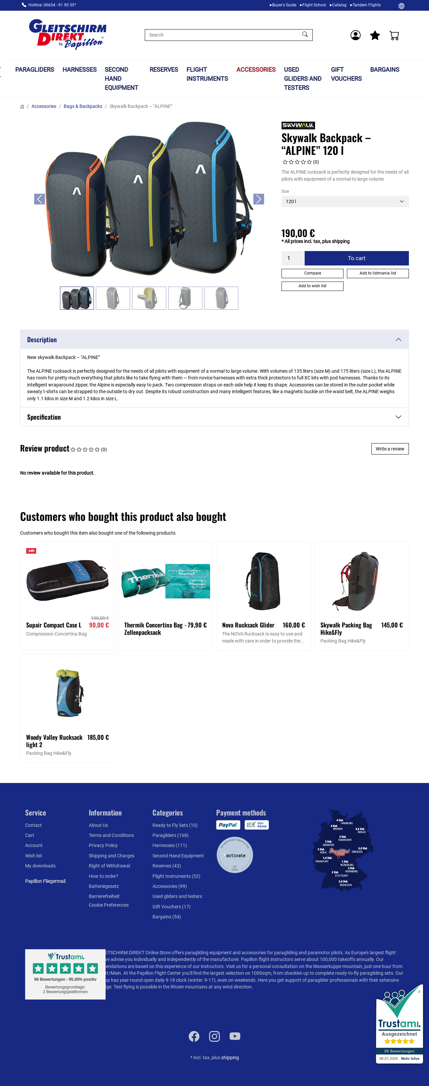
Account (34, 845)
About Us (98, 825)
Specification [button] (44, 417)
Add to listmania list (378, 273)
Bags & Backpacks (83, 106)
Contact (33, 825)
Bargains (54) (166, 916)
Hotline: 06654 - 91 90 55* (52, 5)
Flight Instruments (227, 74)
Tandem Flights (367, 5)
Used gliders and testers (322, 78)
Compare (312, 273)
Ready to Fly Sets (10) (175, 825)
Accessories (275, 69)
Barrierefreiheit (104, 896)
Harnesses (99, 69)
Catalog (339, 5)
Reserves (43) (166, 865)
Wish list (33, 855)
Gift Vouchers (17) (171, 906)
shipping (230, 1057)
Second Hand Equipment (141, 78)
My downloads (40, 865)
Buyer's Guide (284, 5)
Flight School (314, 5)
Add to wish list (312, 286)
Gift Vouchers (366, 74)
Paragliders (54, 69)
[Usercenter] (355, 35)
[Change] (401, 5)
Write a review (390, 448)
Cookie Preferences (109, 905)
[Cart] (394, 35)
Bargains (404, 69)
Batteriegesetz (104, 886)
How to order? (103, 876)
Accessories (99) (169, 886)
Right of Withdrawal (109, 865)
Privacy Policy (103, 845)
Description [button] (42, 339)
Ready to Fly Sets (11, 78)
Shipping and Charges (111, 855)
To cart (357, 258)
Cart (29, 835)
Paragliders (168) (170, 835)
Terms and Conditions (111, 835)
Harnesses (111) (169, 845)
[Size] (345, 201)
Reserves (184, 69)
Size (285, 191)
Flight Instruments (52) (176, 876)
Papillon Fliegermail (45, 881)
